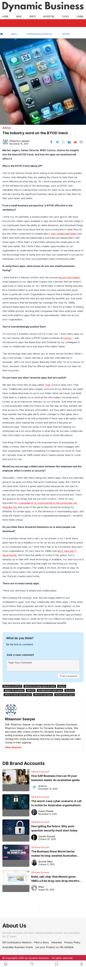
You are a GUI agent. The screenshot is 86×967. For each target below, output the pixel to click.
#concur (70, 690)
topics (14, 34)
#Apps (61, 686)
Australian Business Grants (17, 947)
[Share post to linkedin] (69, 142)
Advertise (48, 16)
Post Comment (68, 676)
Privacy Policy (72, 942)
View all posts (13, 747)
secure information (69, 277)
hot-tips (66, 34)
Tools (65, 16)
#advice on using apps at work (40, 686)
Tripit (47, 384)
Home (5, 16)
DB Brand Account (40, 771)
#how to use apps (43, 694)
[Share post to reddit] (75, 142)
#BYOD (30, 690)
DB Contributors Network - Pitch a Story (25, 942)
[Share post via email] (81, 142)
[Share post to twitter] (57, 142)
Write (32, 16)
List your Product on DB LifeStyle (54, 947)
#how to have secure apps (18, 694)
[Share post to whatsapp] (63, 142)
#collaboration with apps (50, 690)
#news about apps (64, 694)
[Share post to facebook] (51, 142)
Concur (67, 338)
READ (19, 16)
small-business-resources (39, 34)
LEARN (80, 16)
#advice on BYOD (12, 686)
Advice (6, 127)
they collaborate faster (64, 233)
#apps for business (14, 690)
